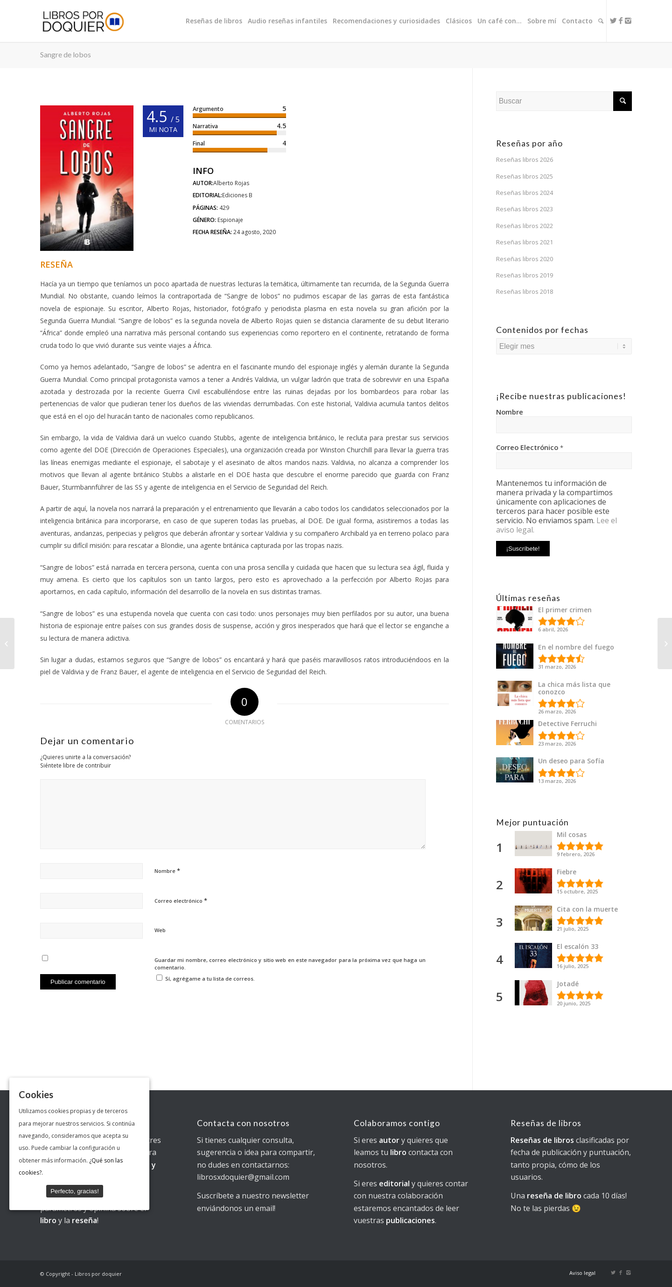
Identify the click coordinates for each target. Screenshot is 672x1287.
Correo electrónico (180, 900)
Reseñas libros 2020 (524, 259)
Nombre (167, 870)
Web (160, 930)
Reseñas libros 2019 (524, 275)
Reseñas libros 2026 (524, 159)
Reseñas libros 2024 (524, 192)
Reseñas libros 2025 (524, 176)
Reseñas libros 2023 (524, 209)
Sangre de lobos (65, 54)
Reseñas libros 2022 (524, 225)
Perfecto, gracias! (74, 1190)
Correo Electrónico (529, 447)
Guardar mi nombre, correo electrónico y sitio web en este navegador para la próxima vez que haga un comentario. (290, 963)
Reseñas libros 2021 (524, 242)
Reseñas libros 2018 (524, 291)
